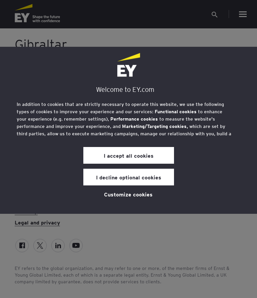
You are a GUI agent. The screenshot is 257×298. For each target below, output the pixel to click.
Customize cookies (128, 194)
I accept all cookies (129, 155)
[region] (128, 130)
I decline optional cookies (128, 177)
